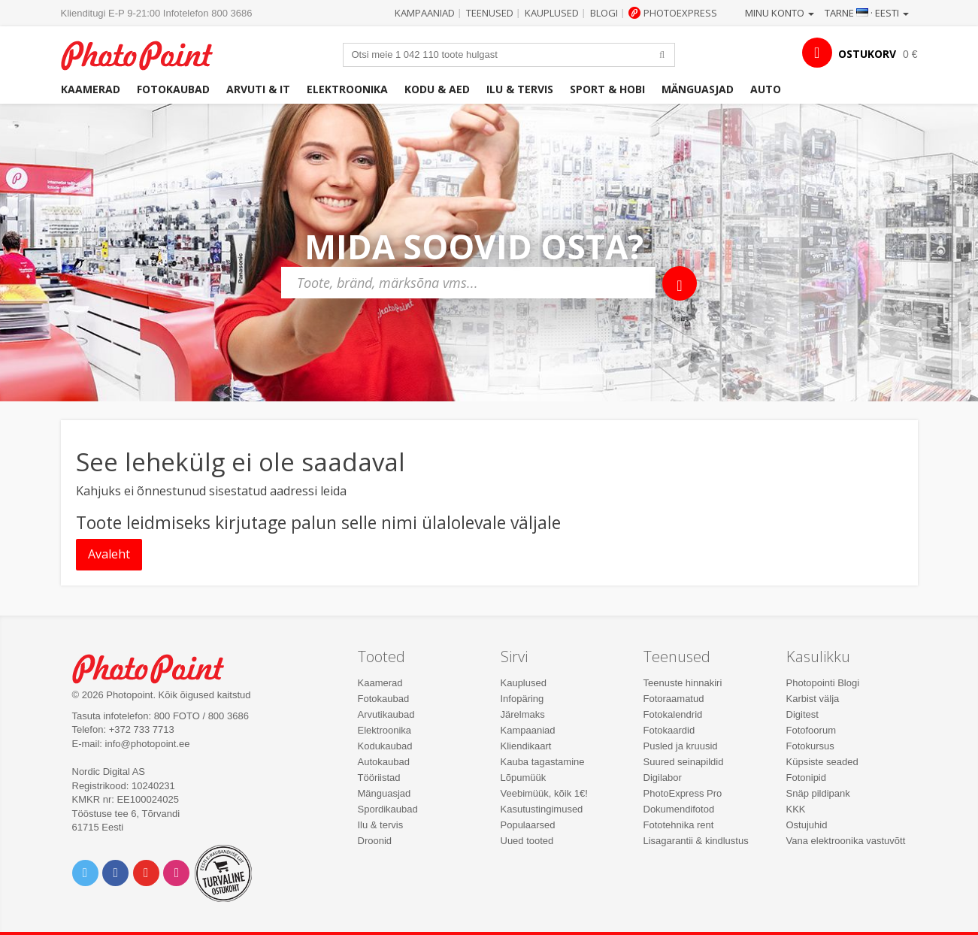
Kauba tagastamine (543, 761)
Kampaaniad (425, 13)
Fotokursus (810, 746)
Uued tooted (527, 840)
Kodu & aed (437, 89)
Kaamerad (90, 89)
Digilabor (662, 777)
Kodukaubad (385, 746)
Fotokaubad (173, 89)
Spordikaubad (388, 809)
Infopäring (522, 698)
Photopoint (146, 53)
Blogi (604, 13)
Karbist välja (813, 698)
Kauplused (552, 13)
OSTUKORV (867, 54)
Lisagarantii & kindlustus (696, 840)
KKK (796, 809)
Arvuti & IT (258, 89)
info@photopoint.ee (147, 743)
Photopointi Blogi (823, 682)
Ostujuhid (807, 825)
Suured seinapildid (683, 761)
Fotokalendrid (673, 714)
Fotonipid (806, 777)
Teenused (489, 13)
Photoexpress (680, 13)
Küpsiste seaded (822, 761)
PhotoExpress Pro (682, 793)
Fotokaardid (669, 730)
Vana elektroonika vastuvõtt (846, 840)
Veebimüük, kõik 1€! (544, 793)
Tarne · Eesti (867, 13)
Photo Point (157, 667)
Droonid (375, 840)
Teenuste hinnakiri (682, 682)
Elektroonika (347, 89)
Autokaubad (384, 761)
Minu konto (779, 13)
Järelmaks (523, 714)
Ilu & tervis (519, 89)
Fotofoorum (811, 730)
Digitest (802, 714)
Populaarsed (528, 825)
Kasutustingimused (542, 809)
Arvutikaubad (386, 714)
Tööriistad (379, 777)
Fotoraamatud (673, 698)
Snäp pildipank (818, 793)
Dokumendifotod (679, 809)
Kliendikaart (526, 746)
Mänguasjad (698, 89)
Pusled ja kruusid (680, 746)
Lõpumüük (524, 777)
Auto (765, 89)
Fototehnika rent (678, 825)
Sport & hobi (607, 89)
